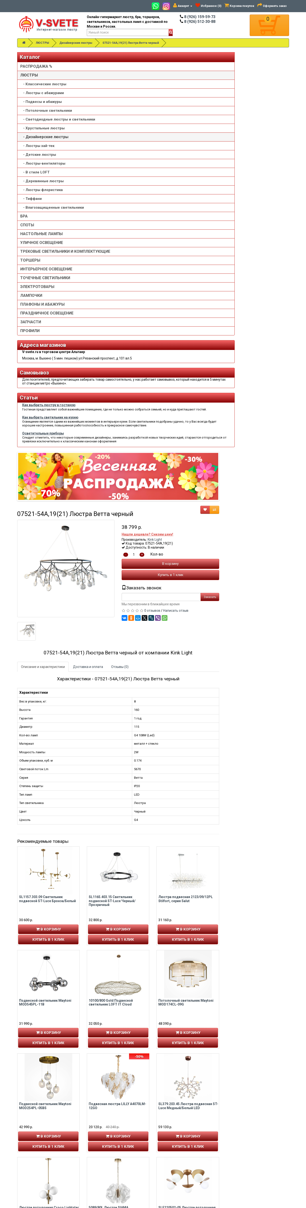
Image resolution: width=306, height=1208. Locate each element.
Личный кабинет (34, 1126)
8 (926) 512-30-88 (197, 21)
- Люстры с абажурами (42, 93)
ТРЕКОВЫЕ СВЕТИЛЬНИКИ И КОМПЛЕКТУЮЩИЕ (46, 263)
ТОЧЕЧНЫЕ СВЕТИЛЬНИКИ (45, 292)
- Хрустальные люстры (42, 133)
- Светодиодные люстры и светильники (45, 121)
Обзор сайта (239, 1136)
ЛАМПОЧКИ (31, 310)
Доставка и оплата (158, 267)
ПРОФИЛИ (30, 345)
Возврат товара (241, 1131)
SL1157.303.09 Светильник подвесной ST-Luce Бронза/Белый (117, 499)
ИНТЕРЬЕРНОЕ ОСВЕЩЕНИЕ (46, 283)
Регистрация (31, 1131)
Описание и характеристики (113, 267)
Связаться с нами (243, 1126)
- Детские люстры (38, 159)
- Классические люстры (43, 84)
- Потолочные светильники (46, 110)
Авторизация (31, 1136)
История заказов (34, 1140)
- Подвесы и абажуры (41, 102)
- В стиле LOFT (35, 177)
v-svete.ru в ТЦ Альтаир (109, 1136)
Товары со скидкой (174, 1126)
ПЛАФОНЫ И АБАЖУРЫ (42, 318)
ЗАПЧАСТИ (30, 336)
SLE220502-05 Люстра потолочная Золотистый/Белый (256, 810)
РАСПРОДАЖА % (36, 66)
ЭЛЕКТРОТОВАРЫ (37, 301)
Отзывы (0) (189, 267)
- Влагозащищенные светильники (40, 214)
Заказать (280, 197)
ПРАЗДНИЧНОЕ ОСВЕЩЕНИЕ (46, 327)
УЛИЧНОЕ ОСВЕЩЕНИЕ (41, 252)
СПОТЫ (27, 234)
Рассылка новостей (37, 1145)
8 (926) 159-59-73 (197, 17)
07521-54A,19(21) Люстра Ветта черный (131, 43)
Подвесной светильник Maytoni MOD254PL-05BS (115, 706)
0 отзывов (222, 211)
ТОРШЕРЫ (30, 274)
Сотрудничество (172, 1155)
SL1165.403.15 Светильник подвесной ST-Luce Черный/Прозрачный (181, 501)
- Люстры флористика (41, 194)
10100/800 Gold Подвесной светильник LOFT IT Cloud (180, 603)
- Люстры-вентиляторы (42, 168)
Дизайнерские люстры (75, 43)
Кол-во (226, 154)
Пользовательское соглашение (184, 1150)
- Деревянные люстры (42, 186)
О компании (168, 1136)
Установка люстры (174, 1131)
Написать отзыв (245, 211)
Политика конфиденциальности (184, 1145)
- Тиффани (31, 203)
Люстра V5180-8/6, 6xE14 (178, 912)
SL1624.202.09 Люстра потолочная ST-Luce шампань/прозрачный (187, 1017)
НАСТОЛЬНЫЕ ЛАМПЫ (41, 243)
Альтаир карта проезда (38, 1176)
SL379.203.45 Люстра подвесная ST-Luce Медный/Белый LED (258, 706)
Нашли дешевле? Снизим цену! (217, 134)
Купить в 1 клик (240, 175)
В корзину (240, 164)
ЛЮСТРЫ (42, 43)
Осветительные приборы (43, 513)
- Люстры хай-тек (37, 150)
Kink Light (225, 140)
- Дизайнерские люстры (44, 141)
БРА (24, 225)
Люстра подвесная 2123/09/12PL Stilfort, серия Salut (255, 499)
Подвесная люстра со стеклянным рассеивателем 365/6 (257, 1017)
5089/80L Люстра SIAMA (178, 808)
